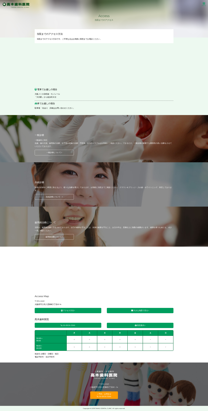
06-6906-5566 (68, 325)
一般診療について (54, 152)
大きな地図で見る (140, 310)
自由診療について (54, 197)
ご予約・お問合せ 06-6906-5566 (104, 395)
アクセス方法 (68, 310)
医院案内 (140, 325)
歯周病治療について (54, 237)
